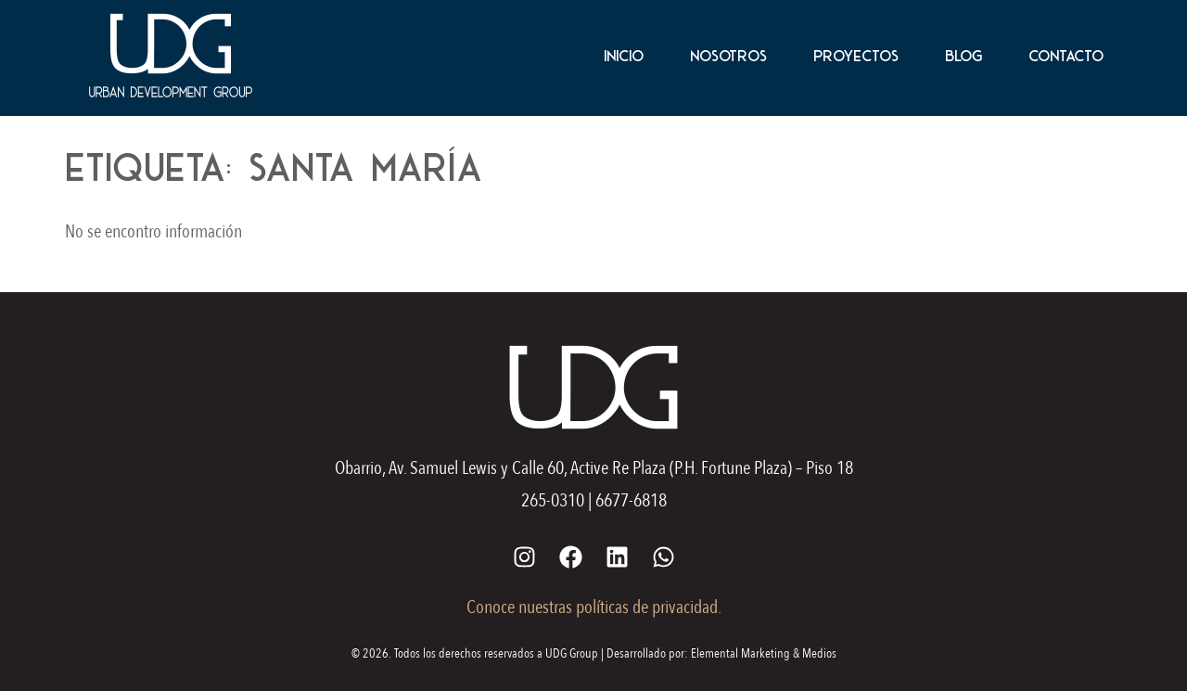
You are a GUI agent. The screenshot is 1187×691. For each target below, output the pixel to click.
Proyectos (856, 55)
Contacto (1066, 55)
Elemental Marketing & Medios (763, 653)
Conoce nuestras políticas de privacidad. (593, 607)
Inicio (624, 55)
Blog (963, 55)
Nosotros (728, 55)
